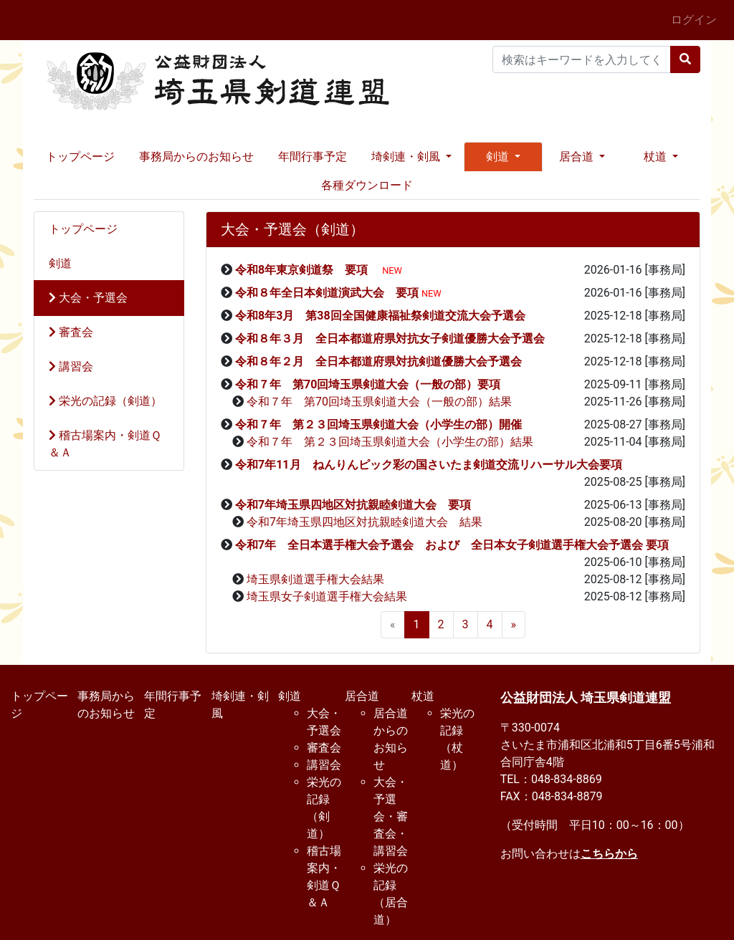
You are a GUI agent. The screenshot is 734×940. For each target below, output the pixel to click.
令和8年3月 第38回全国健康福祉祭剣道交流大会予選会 (380, 315)
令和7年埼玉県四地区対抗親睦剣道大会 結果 (364, 522)
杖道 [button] (656, 156)
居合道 (362, 696)
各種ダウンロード (367, 185)
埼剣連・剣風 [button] (407, 156)
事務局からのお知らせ (196, 156)
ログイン (694, 20)
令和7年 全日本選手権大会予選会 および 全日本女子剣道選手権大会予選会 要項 (452, 545)
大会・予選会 (88, 297)
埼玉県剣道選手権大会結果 (315, 579)
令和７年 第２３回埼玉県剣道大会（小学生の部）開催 (378, 424)
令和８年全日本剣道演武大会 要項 (327, 292)
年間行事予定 (312, 156)
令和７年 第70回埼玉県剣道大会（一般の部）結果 (379, 401)
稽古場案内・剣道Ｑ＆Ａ (105, 443)
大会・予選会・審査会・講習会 (390, 816)
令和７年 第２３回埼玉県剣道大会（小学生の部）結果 (390, 442)
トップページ (80, 156)
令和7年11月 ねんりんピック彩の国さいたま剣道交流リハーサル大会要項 (428, 464)
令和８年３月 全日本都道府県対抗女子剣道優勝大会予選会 (395, 338)
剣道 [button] (499, 156)
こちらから (609, 853)
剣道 (60, 263)
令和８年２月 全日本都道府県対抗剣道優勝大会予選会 (384, 361)
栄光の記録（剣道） (105, 401)
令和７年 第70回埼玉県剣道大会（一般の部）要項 (367, 384)
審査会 (71, 332)
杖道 (422, 696)
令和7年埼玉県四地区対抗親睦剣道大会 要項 (353, 505)
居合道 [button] (577, 156)
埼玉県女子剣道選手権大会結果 (327, 596)
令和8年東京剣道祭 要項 (307, 270)
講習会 (71, 366)
